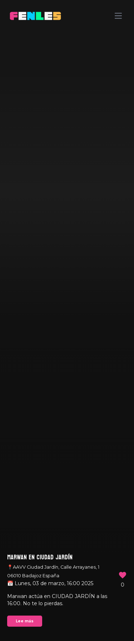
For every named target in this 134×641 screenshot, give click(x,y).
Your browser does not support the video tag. (67, 320)
